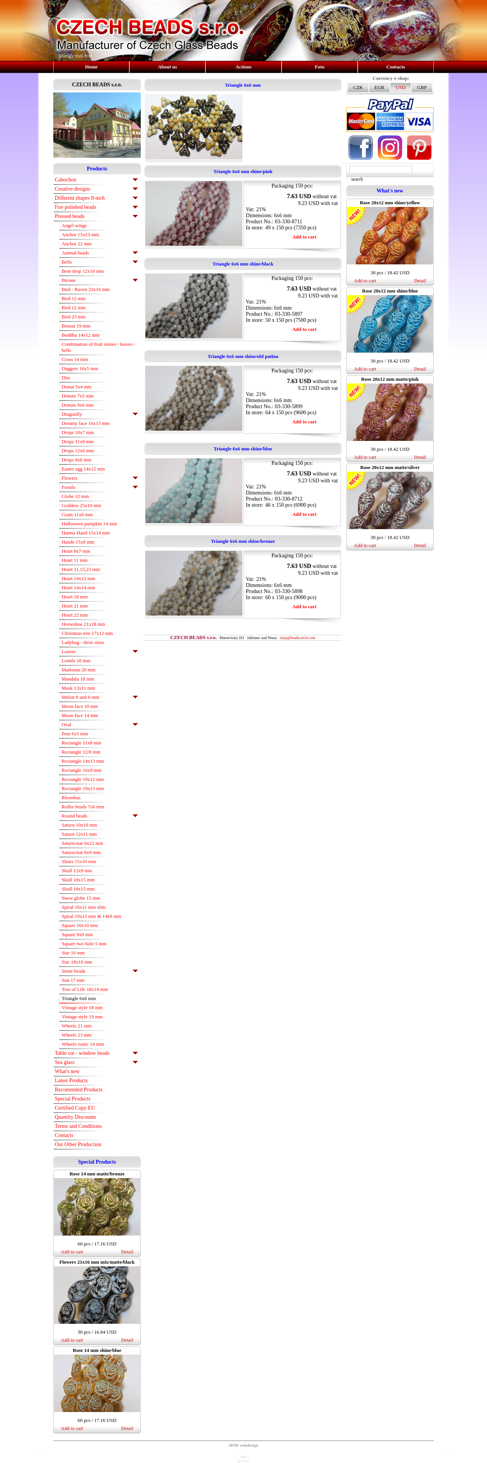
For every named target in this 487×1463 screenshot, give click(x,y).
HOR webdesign (243, 1445)
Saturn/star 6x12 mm (82, 843)
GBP (422, 87)
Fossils (68, 487)
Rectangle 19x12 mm (83, 779)
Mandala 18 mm (78, 679)
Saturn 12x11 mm (79, 834)
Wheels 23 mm (77, 1035)
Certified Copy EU (75, 1108)
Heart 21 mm (75, 606)
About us (167, 67)
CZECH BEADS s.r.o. (97, 84)
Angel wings (74, 225)
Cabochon (65, 180)
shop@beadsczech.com (297, 638)
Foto (319, 67)
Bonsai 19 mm (76, 326)
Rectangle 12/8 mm (81, 752)
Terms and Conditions (78, 1126)
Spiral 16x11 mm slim (83, 907)
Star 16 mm (73, 953)
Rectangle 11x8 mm (81, 743)
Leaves (69, 651)
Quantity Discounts (75, 1117)
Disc (66, 377)
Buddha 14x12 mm (81, 335)
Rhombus (71, 797)
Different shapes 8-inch (80, 198)
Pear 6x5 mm (75, 733)
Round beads (75, 816)
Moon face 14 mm (80, 715)
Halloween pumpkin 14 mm (89, 523)
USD (401, 87)
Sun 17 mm (73, 980)
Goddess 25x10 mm (81, 505)
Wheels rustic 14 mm (83, 1044)
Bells (67, 262)
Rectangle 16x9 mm (82, 770)
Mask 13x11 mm (78, 688)
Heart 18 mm (75, 597)
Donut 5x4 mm (77, 387)
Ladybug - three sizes (83, 642)
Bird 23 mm (74, 317)
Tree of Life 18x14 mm (85, 989)
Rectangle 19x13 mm (83, 788)
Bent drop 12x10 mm (83, 271)
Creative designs (72, 189)
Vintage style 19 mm (82, 1016)
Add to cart (72, 1252)
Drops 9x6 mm (76, 460)
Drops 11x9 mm (78, 441)
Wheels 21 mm (77, 1026)
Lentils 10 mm (76, 660)
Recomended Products (79, 1089)
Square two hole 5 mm (84, 943)
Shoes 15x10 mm (79, 861)
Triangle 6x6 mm (79, 998)
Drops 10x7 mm (78, 432)
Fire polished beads (75, 207)
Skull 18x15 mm (78, 880)
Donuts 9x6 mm (78, 405)
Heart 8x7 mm (76, 551)
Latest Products (71, 1080)
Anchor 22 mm (77, 243)
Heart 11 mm (75, 560)
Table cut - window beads (82, 1053)
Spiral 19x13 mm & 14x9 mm (91, 916)
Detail (127, 1252)
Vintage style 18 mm (82, 1007)
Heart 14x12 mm (78, 578)
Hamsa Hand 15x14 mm (86, 533)
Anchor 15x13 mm (80, 234)
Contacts (395, 67)
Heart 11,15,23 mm (81, 569)
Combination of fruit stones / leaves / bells (98, 347)
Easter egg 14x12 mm (83, 469)
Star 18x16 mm (77, 962)
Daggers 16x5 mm (80, 368)
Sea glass (65, 1062)
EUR (379, 87)
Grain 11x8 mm (77, 514)
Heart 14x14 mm (78, 587)
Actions (243, 67)
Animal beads (75, 253)
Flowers (70, 478)
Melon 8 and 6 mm (80, 697)
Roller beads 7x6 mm (83, 806)
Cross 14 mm (75, 359)
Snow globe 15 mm (81, 898)
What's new (67, 1071)
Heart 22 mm (75, 615)
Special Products (73, 1099)
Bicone (69, 280)
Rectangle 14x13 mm (83, 761)
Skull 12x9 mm (77, 870)
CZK (358, 87)
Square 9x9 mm (77, 934)
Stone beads (73, 971)
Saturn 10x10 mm (79, 825)
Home (91, 67)
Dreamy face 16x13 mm (86, 423)
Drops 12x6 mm (78, 450)
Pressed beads (69, 216)
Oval (66, 724)
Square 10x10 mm (80, 925)
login (243, 1456)
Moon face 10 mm (80, 706)
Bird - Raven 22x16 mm (86, 289)
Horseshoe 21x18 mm (83, 624)
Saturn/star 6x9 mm (81, 852)
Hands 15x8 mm (78, 542)
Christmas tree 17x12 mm (87, 633)
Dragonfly (72, 414)
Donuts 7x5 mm (78, 396)
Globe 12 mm (75, 496)
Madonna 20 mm (78, 670)
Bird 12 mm (74, 298)
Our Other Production (78, 1144)
